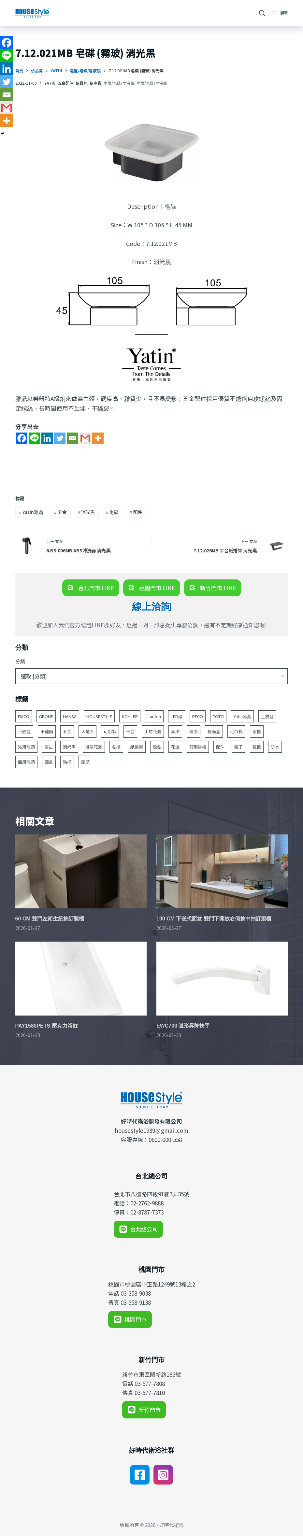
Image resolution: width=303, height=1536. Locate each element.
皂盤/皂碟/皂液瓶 (119, 83)
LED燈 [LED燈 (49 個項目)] (176, 716)
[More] (98, 438)
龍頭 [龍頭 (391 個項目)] (85, 762)
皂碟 (112, 512)
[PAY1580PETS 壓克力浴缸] (81, 979)
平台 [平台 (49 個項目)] (130, 731)
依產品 (95, 83)
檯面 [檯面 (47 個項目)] (193, 731)
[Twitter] (59, 438)
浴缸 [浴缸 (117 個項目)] (49, 747)
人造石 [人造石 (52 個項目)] (87, 731)
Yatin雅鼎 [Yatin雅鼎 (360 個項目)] (242, 716)
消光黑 (86, 512)
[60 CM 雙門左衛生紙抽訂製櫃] (81, 871)
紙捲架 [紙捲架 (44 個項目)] (136, 747)
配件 (136, 512)
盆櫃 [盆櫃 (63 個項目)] (116, 747)
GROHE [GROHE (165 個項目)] (46, 716)
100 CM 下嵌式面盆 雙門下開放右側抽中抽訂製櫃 (213, 918)
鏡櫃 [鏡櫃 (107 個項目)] (256, 747)
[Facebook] (21, 438)
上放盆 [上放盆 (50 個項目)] (267, 716)
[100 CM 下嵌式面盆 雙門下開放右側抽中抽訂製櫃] (222, 871)
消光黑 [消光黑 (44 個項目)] (69, 747)
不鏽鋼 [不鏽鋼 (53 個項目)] (46, 731)
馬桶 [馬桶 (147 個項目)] (67, 762)
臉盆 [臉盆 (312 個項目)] (157, 747)
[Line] (34, 438)
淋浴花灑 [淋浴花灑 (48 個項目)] (93, 747)
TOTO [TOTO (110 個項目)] (218, 716)
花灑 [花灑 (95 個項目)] (175, 747)
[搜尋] (262, 13)
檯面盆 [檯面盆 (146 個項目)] (214, 731)
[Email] (72, 438)
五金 (60, 512)
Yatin (49, 83)
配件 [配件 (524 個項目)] (220, 747)
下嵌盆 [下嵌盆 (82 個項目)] (24, 731)
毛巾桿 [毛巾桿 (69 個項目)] (236, 731)
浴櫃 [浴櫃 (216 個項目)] (256, 731)
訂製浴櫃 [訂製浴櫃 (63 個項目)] (197, 747)
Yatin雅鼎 (31, 512)
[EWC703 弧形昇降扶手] (222, 979)
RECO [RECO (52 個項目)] (197, 716)
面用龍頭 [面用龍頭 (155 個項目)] (26, 762)
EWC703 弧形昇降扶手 (183, 1026)
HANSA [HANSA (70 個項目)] (70, 716)
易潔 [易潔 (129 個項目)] (175, 731)
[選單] (279, 13)
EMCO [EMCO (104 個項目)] (23, 716)
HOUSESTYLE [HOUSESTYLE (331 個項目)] (99, 716)
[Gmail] (85, 438)
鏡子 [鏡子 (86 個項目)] (238, 747)
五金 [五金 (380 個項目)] (67, 731)
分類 (20, 661)
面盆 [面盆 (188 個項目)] (49, 762)
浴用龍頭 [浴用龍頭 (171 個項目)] (26, 747)
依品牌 (81, 83)
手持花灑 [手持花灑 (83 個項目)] (152, 731)
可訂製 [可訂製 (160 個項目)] (110, 731)
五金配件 (65, 83)
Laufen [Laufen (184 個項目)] (154, 716)
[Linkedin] (47, 438)
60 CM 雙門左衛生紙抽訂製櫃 (49, 918)
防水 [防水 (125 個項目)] (275, 747)
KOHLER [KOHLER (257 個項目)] (130, 716)
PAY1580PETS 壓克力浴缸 (46, 1026)
